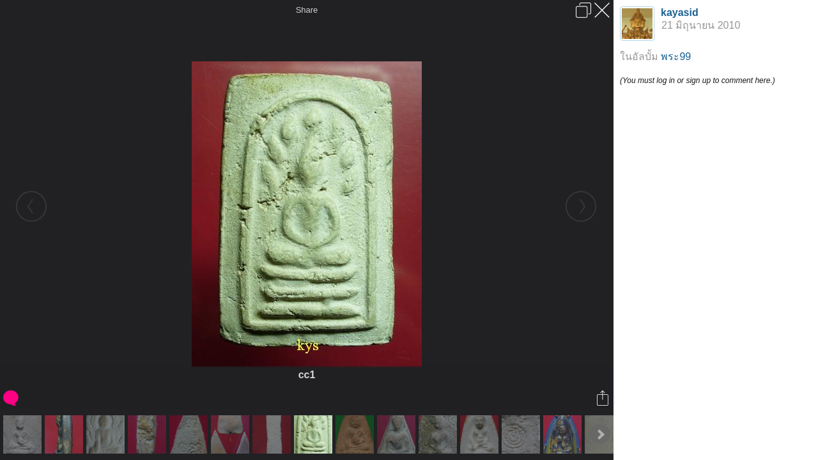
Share (307, 10)
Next (600, 434)
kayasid (679, 12)
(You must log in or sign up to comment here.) (697, 80)
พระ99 (676, 56)
